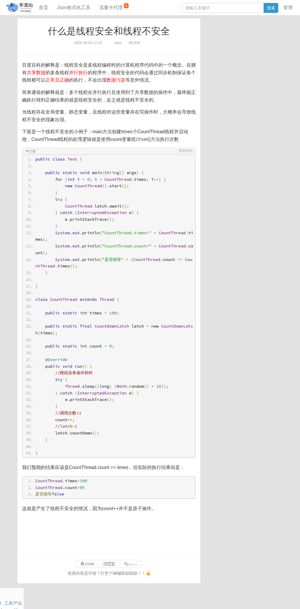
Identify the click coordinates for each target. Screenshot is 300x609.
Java (209, 33)
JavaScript (232, 40)
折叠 (32, 151)
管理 (288, 7)
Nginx (275, 47)
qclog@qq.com (170, 598)
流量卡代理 (114, 6)
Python (251, 54)
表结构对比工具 (219, 110)
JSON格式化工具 (220, 84)
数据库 (232, 33)
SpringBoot (251, 33)
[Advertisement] (108, 533)
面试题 (250, 40)
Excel (210, 60)
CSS (276, 54)
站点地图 (246, 598)
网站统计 (265, 598)
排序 (265, 54)
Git (207, 54)
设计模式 (234, 54)
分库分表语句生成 (221, 101)
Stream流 (259, 47)
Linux (218, 54)
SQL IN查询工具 (220, 93)
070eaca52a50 (222, 598)
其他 (244, 47)
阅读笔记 (213, 40)
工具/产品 (272, 33)
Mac (277, 40)
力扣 (220, 33)
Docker (230, 47)
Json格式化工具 (73, 7)
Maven (265, 40)
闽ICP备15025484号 (127, 598)
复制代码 (185, 151)
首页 (43, 7)
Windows (213, 47)
